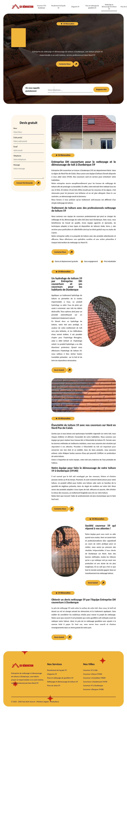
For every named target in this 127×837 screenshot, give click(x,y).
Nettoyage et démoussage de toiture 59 (109, 7)
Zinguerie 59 (75, 7)
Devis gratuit (59, 370)
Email (15, 147)
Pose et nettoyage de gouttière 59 (92, 7)
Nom (15, 128)
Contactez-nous (65, 64)
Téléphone (17, 156)
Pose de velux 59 (53, 685)
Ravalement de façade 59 (58, 7)
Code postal (17, 137)
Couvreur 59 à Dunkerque (41, 7)
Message (16, 165)
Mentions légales (43, 702)
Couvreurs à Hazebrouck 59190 (95, 682)
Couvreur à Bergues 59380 (93, 689)
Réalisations (54, 702)
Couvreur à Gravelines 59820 (94, 678)
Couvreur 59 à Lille (90, 670)
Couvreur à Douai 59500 (92, 674)
